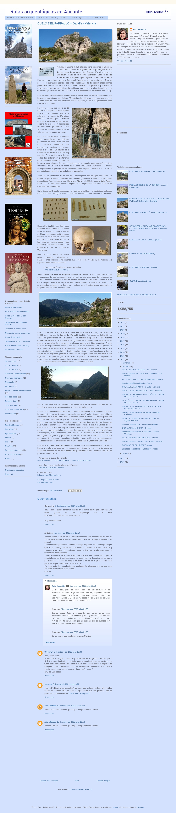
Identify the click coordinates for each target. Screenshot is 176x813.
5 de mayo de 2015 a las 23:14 (83, 586)
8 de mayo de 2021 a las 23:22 (66, 684)
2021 (122, 326)
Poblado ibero (11, 397)
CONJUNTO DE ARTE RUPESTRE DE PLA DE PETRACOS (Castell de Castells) (149, 200)
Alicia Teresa (50, 706)
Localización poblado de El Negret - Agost (139, 449)
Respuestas (52, 581)
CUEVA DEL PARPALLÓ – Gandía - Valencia (148, 212)
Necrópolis (9, 382)
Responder (49, 524)
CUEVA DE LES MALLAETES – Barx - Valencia (142, 391)
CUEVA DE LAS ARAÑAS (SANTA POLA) (147, 171)
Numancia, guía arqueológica (17, 333)
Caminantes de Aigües (14, 470)
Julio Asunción (58, 586)
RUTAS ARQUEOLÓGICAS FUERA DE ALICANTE (89, 18)
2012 (122, 360)
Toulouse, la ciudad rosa (15, 329)
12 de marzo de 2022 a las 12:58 (71, 706)
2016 (122, 345)
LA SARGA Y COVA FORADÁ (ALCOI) (145, 240)
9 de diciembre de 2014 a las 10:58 (70, 506)
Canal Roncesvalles (13, 337)
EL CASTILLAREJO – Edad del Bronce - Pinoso (142, 379)
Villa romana (10, 414)
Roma (7, 458)
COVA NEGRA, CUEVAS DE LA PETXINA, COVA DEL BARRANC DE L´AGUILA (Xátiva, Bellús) (148, 228)
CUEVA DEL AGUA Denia (140, 281)
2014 (122, 352)
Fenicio (8, 437)
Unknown (48, 652)
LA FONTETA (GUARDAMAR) (142, 253)
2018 (122, 337)
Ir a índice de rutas (45, 482)
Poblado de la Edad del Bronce (18, 390)
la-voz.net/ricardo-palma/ (79, 693)
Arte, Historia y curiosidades (17, 311)
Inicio (77, 781)
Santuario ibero (11, 405)
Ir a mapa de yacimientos (48, 480)
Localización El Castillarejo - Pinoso (137, 383)
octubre (126, 366)
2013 (122, 356)
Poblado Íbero (11, 401)
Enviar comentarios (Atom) (81, 789)
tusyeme (48, 684)
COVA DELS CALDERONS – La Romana (139, 370)
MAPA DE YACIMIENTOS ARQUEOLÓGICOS (53, 18)
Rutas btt (9, 474)
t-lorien (115, 807)
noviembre (127, 363)
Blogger (140, 807)
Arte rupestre (10, 361)
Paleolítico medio (12, 454)
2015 (122, 348)
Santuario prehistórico (14, 409)
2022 (122, 322)
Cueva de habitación (14, 378)
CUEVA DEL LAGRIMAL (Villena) (143, 267)
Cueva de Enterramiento (15, 374)
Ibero (7, 442)
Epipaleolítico (10, 433)
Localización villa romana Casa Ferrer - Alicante (142, 441)
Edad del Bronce (12, 425)
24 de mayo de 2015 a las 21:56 (74, 632)
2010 (122, 462)
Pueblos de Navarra (13, 307)
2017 (122, 341)
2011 (122, 458)
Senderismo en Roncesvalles (17, 341)
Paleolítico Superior (13, 450)
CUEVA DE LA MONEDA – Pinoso (136, 428)
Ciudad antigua (11, 365)
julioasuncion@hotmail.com (49, 475)
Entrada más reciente (49, 781)
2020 (122, 330)
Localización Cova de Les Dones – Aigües (140, 424)
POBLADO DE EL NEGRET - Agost (137, 445)
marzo (125, 453)
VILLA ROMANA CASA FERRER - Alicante (140, 438)
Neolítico (9, 446)
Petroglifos (9, 386)
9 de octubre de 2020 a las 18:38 (68, 652)
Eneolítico (9, 429)
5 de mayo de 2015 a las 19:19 (67, 533)
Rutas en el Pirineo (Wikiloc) (17, 345)
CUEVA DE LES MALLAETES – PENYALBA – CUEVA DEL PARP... (141, 407)
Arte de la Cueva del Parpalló (57, 270)
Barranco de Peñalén (14, 350)
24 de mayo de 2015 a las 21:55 (74, 609)
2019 (122, 333)
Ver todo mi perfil (124, 61)
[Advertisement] (27, 97)
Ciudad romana (11, 369)
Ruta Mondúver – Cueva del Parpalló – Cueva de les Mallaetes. (64, 460)
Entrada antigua (103, 781)
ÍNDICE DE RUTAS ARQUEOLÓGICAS (20, 18)
